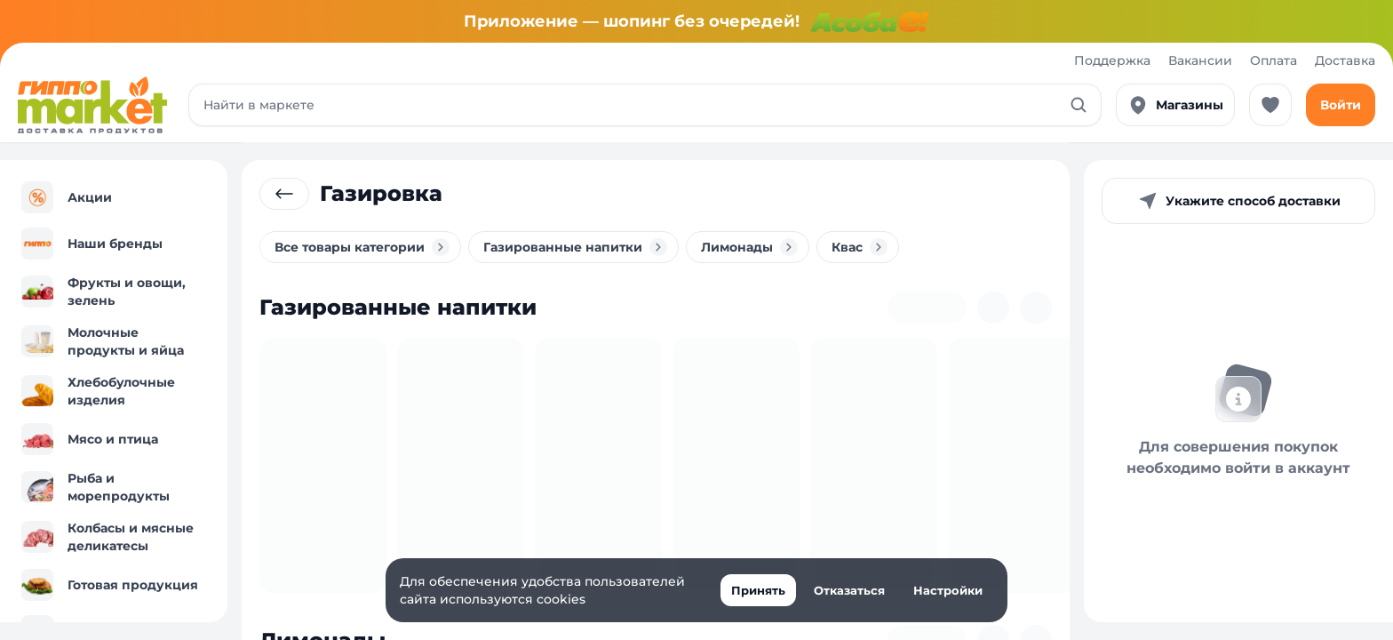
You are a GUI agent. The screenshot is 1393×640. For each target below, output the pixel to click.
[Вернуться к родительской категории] (284, 194)
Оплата (1273, 60)
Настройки (948, 590)
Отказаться (849, 590)
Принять (758, 590)
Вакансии (1200, 60)
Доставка (1345, 60)
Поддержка (1112, 60)
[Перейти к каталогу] (92, 104)
